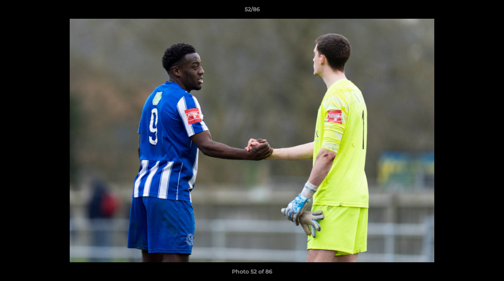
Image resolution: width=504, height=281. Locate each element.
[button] (490, 11)
